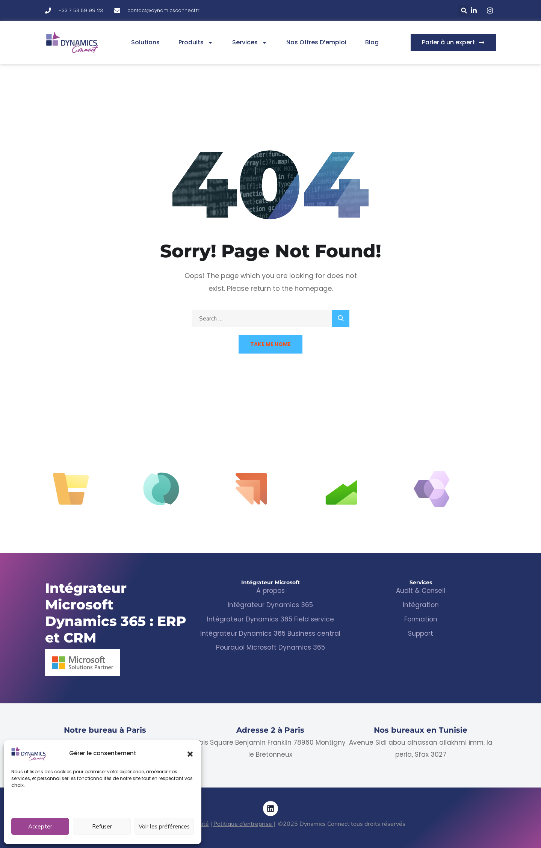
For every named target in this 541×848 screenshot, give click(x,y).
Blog (372, 42)
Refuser (102, 826)
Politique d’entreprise (242, 824)
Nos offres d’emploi (316, 42)
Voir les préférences (164, 826)
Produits (195, 42)
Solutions (145, 42)
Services (249, 42)
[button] (190, 753)
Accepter (40, 826)
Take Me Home (270, 344)
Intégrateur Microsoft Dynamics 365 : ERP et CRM (115, 613)
